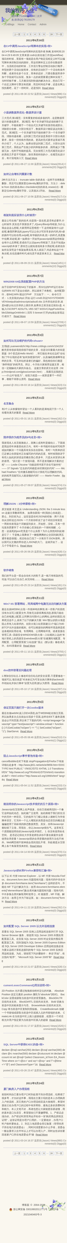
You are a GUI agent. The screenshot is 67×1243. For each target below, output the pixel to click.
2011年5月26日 (35, 498)
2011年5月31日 (35, 397)
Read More (48, 88)
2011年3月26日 (35, 1038)
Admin (43, 24)
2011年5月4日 (35, 750)
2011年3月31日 (35, 979)
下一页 (59, 34)
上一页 (17, 34)
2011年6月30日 (35, 40)
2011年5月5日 (35, 701)
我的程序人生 (19, 10)
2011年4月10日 (35, 920)
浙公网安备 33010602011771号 (28, 1209)
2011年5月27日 (35, 431)
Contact (32, 24)
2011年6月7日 (35, 275)
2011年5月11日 (35, 598)
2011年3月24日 (35, 1083)
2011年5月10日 (35, 664)
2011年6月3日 (35, 334)
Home (21, 24)
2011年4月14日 (35, 798)
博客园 (25, 1205)
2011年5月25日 (35, 564)
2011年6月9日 (35, 209)
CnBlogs (9, 24)
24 (51, 34)
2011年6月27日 (35, 106)
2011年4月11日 (35, 864)
